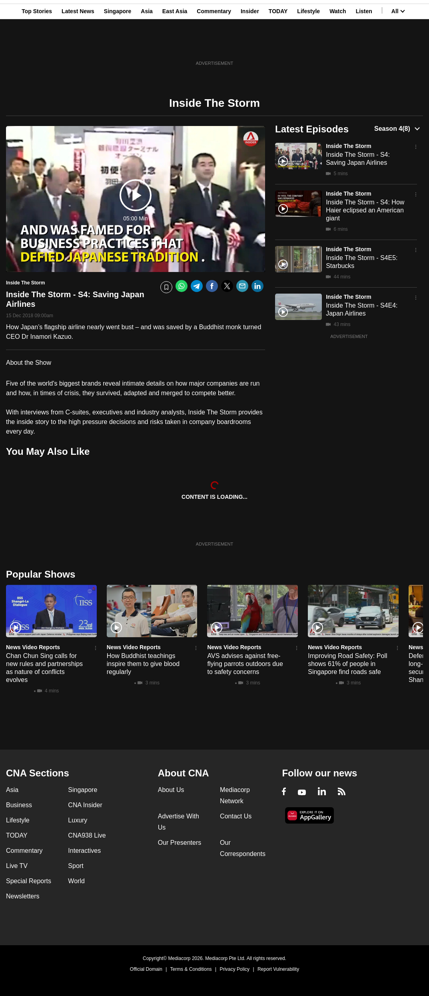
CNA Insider (85, 805)
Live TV (17, 865)
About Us (171, 789)
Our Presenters (179, 842)
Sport (75, 865)
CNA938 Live (87, 835)
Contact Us (235, 816)
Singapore (117, 45)
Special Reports (28, 881)
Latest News (78, 45)
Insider (250, 45)
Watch (337, 45)
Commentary (214, 45)
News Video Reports (33, 647)
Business (19, 805)
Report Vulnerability (278, 969)
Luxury (77, 820)
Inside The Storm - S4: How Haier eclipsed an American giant (365, 210)
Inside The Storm (348, 146)
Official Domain (146, 969)
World (76, 881)
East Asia (175, 45)
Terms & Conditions (191, 969)
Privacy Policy (234, 969)
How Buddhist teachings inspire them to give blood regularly (143, 663)
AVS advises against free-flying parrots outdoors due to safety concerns (245, 663)
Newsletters (23, 896)
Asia (147, 45)
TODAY (278, 45)
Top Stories (37, 45)
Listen (364, 45)
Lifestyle (308, 45)
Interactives (84, 850)
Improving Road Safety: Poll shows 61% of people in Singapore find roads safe (347, 663)
